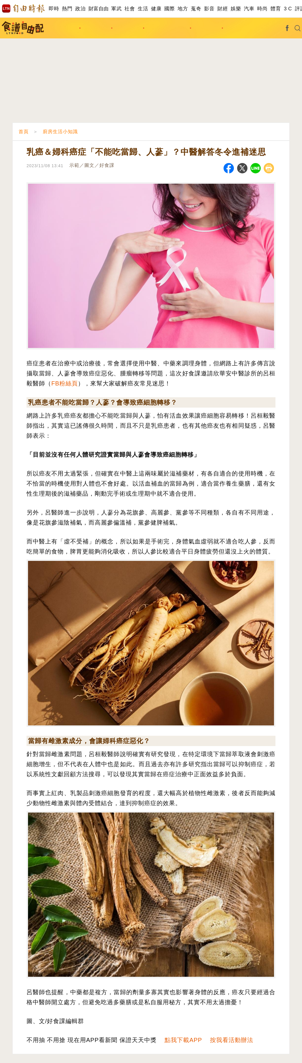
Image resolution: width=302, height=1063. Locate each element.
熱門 (67, 9)
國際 (169, 9)
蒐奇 (196, 9)
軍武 (116, 9)
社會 (129, 9)
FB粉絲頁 (64, 383)
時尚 (262, 9)
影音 (209, 9)
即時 (54, 9)
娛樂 (236, 9)
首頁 (24, 131)
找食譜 (66, 28)
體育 (275, 9)
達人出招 (239, 28)
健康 (156, 9)
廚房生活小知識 (167, 28)
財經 (222, 9)
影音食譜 (207, 28)
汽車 (249, 9)
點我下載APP (183, 1040)
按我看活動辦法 (231, 1040)
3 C (288, 9)
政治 (80, 9)
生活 (143, 9)
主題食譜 (96, 28)
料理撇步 (128, 28)
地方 (183, 9)
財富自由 (98, 9)
